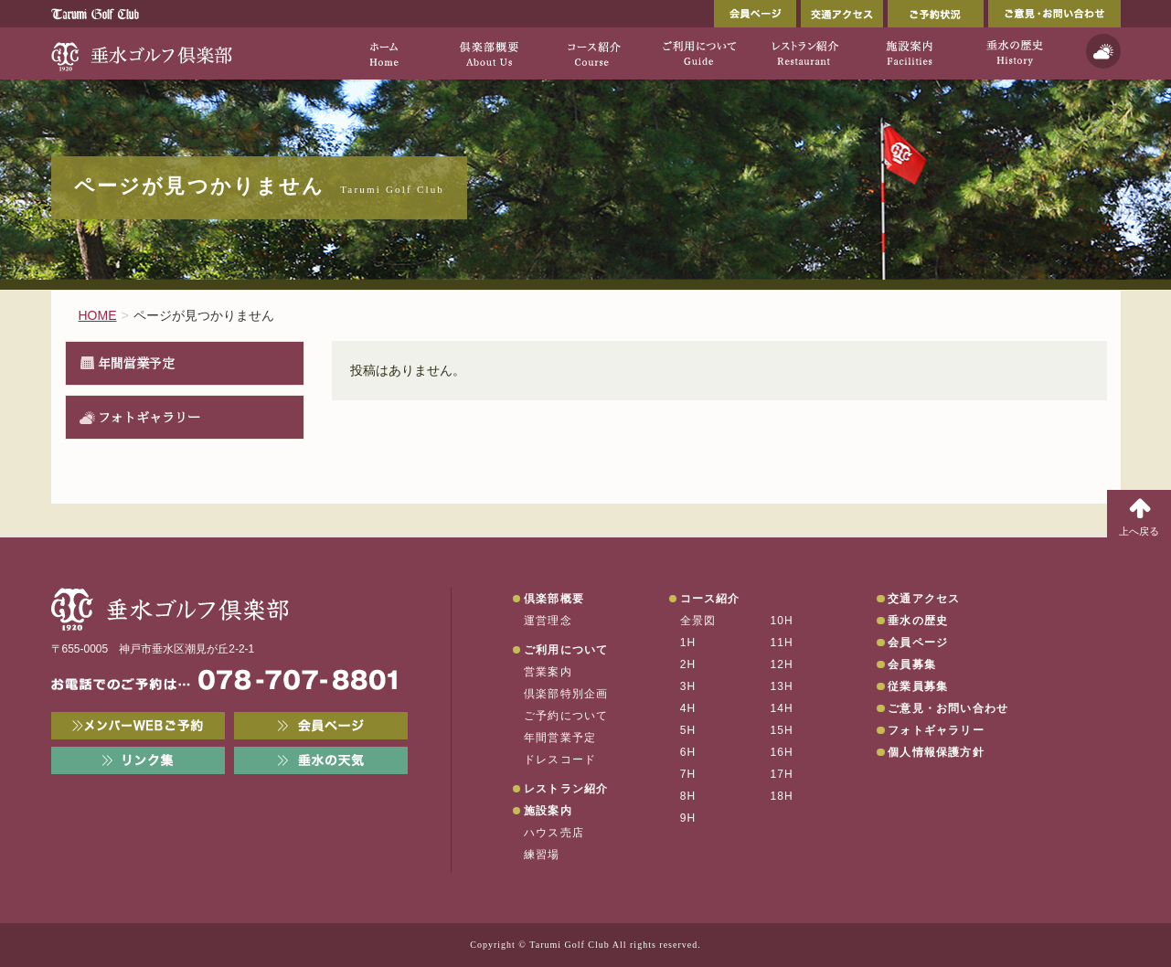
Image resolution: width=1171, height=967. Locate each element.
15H (781, 730)
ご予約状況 (936, 13)
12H (781, 664)
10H (781, 620)
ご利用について (566, 649)
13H (781, 686)
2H (688, 664)
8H (688, 796)
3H (688, 686)
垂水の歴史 (918, 620)
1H (688, 642)
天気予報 (1103, 51)
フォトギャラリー (149, 417)
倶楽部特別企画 (566, 693)
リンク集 (138, 760)
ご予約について (566, 715)
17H (781, 774)
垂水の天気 (321, 760)
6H (688, 752)
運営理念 (548, 620)
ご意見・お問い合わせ (1054, 13)
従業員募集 (918, 686)
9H (688, 818)
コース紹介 (710, 598)
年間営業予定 (136, 363)
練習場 (542, 854)
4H (688, 708)
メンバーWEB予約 (138, 725)
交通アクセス (842, 13)
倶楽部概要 (554, 598)
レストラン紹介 (566, 788)
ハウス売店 (554, 832)
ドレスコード (560, 759)
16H (781, 752)
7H (688, 774)
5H (688, 730)
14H (781, 708)
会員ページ (755, 13)
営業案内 (548, 671)
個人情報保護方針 (936, 752)
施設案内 (548, 810)
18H (781, 796)
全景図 (698, 620)
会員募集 (912, 664)
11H (781, 642)
